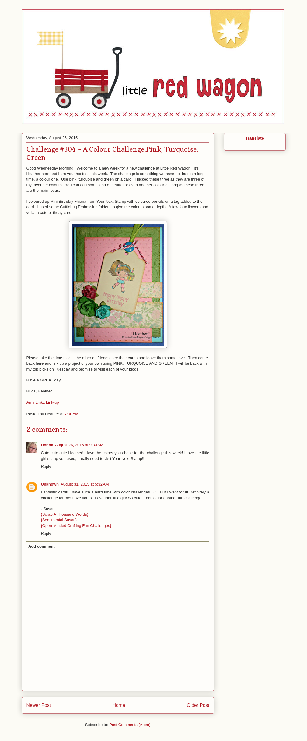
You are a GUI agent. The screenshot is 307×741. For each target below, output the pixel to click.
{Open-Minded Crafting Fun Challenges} (76, 525)
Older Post (198, 705)
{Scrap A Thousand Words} (65, 514)
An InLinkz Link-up (42, 402)
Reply (46, 466)
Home (119, 705)
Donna (47, 445)
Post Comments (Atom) (129, 724)
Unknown (50, 484)
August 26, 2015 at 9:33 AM (79, 445)
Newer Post (38, 705)
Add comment (41, 546)
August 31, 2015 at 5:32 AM (85, 484)
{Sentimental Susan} (59, 520)
